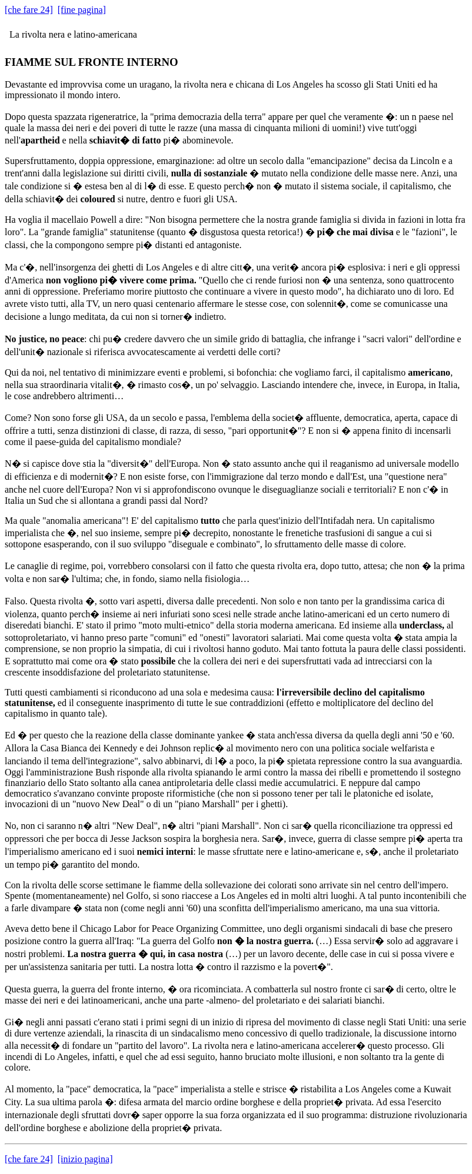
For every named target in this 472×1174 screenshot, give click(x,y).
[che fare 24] (29, 10)
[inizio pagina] (85, 1159)
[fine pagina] (82, 10)
